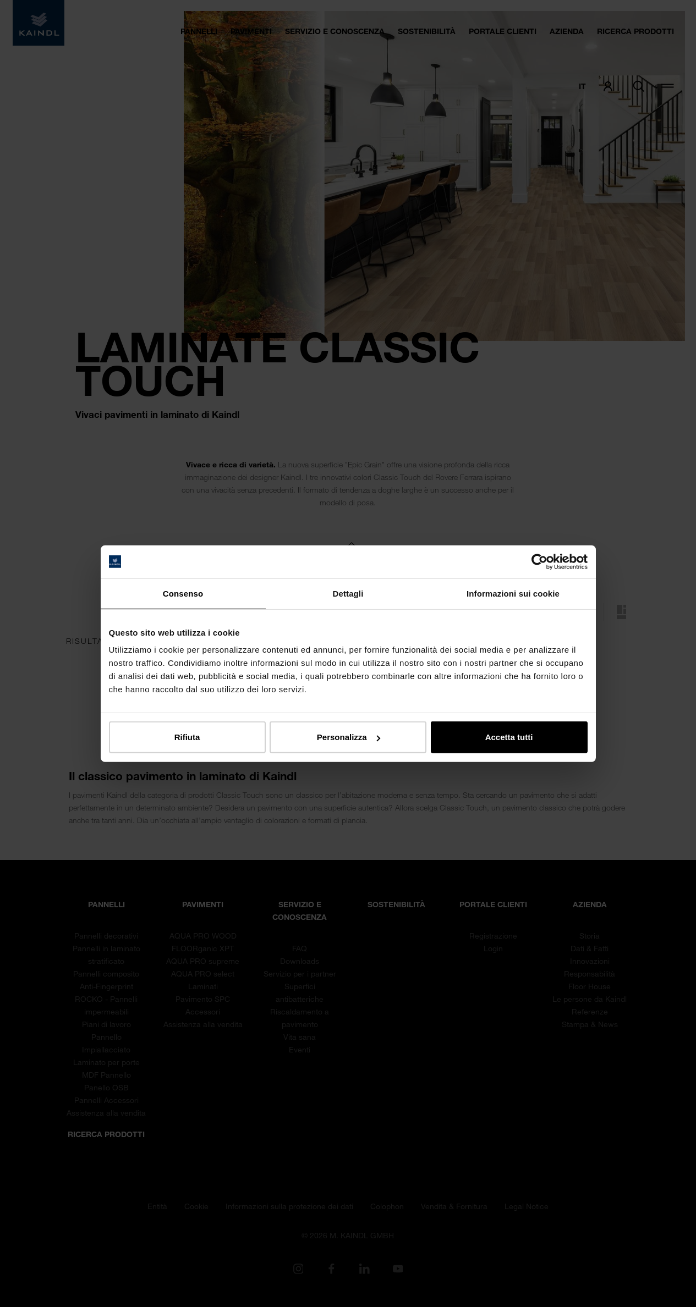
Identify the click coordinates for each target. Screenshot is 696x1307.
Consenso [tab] (183, 593)
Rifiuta (187, 737)
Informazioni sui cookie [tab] (513, 593)
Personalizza (348, 737)
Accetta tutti (509, 737)
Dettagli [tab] (348, 593)
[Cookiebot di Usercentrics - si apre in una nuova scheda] (539, 561)
